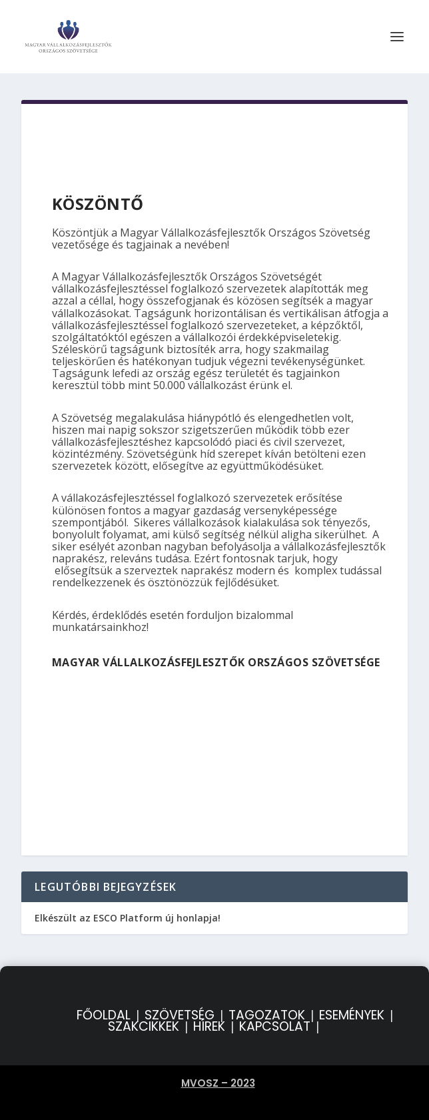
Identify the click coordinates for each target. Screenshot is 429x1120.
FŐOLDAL (104, 1015)
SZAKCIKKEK (143, 1026)
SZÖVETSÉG (179, 1015)
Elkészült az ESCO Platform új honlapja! (127, 917)
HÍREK (209, 1026)
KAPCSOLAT (274, 1026)
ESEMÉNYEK (351, 1015)
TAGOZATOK (266, 1015)
